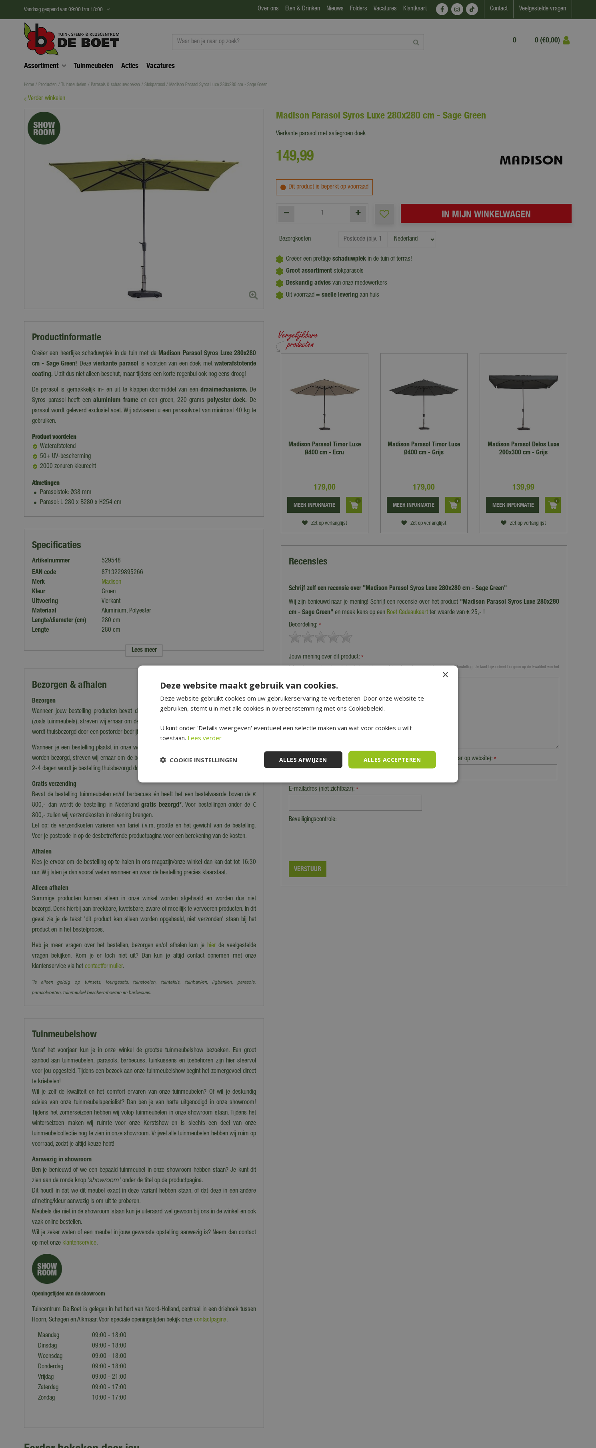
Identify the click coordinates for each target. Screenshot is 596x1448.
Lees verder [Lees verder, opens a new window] (205, 737)
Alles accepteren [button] (392, 759)
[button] (198, 759)
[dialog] (298, 724)
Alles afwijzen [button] (303, 759)
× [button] (445, 675)
